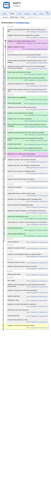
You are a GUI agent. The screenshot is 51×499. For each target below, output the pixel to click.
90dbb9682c (33, 268)
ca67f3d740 (33, 181)
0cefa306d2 (33, 161)
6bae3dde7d (33, 167)
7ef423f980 (33, 224)
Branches (27, 14)
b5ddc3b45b (31, 121)
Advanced (5, 17)
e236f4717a (33, 312)
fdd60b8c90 (33, 316)
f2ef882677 (31, 218)
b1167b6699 (33, 62)
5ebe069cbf (30, 156)
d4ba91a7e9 (31, 230)
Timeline (12, 14)
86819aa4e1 (33, 256)
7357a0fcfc (33, 68)
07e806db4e (31, 235)
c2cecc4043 (31, 115)
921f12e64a (33, 296)
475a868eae (33, 321)
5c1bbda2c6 (33, 187)
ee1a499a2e (33, 248)
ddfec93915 (33, 201)
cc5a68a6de (33, 57)
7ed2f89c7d (33, 286)
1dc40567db (33, 207)
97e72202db (33, 37)
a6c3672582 (31, 80)
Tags (34, 14)
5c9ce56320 (33, 109)
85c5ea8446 (33, 173)
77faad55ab (31, 134)
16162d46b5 (33, 306)
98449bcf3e (33, 31)
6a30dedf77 (33, 300)
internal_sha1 (44, 43)
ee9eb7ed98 (29, 49)
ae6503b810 (31, 103)
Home (4, 14)
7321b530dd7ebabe (22, 23)
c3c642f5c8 (33, 91)
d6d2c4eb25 (31, 74)
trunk (46, 31)
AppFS (17, 3)
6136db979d (31, 150)
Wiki (48, 14)
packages (45, 74)
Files (19, 14)
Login (46, 12)
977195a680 (33, 292)
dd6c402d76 (33, 212)
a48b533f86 (33, 262)
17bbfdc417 (33, 242)
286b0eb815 (31, 144)
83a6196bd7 (33, 85)
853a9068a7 (29, 43)
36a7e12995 (31, 126)
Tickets (41, 14)
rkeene (40, 31)
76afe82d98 (31, 99)
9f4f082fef (32, 140)
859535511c (33, 274)
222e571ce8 (33, 195)
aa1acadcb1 (33, 280)
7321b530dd (33, 327)
